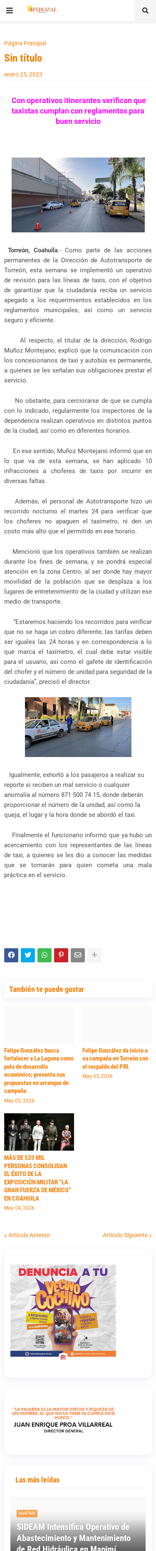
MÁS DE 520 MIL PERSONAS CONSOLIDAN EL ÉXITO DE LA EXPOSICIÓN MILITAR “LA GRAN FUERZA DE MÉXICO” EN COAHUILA (37, 1178)
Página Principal (25, 43)
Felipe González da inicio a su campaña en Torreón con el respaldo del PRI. (115, 1058)
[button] (9, 11)
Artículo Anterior (29, 1235)
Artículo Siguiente (125, 1235)
